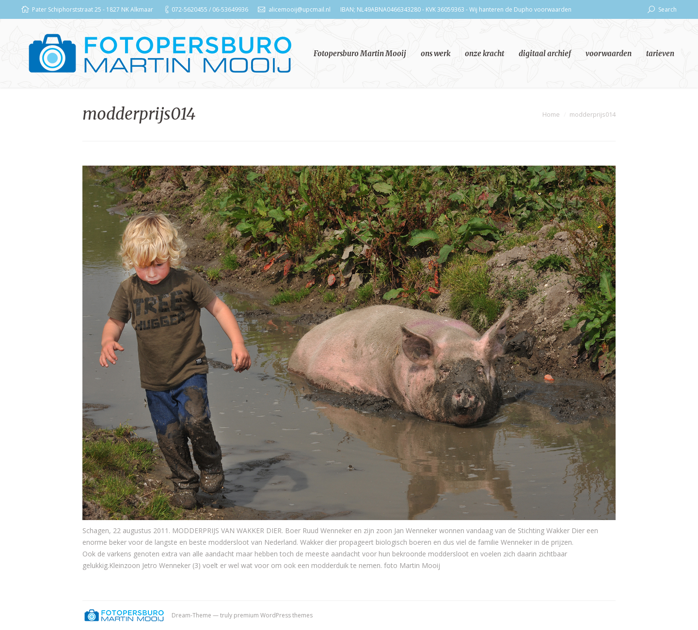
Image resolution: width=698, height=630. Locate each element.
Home (551, 114)
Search (667, 9)
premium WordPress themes (273, 615)
